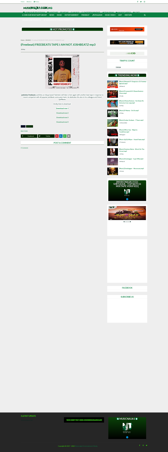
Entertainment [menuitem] (72, 15)
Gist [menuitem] (120, 15)
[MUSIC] (28, 40)
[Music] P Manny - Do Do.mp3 (129, 110)
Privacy (36, 1)
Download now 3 (62, 117)
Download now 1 (62, 108)
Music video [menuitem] (110, 15)
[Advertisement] (62, 35)
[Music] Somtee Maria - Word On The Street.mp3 (131, 150)
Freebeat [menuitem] (85, 15)
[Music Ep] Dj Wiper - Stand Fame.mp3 (132, 139)
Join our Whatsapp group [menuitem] (34, 15)
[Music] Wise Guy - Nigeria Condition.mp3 (128, 131)
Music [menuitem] (59, 15)
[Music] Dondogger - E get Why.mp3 (131, 159)
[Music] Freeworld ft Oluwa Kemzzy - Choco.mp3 (131, 92)
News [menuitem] (51, 15)
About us (29, 1)
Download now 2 (62, 113)
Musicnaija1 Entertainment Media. (86, 446)
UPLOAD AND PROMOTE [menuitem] (31, 20)
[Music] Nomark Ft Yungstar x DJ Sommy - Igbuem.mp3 (133, 83)
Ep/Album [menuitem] (97, 15)
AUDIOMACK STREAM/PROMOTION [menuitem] (59, 20)
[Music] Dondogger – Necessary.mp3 (131, 168)
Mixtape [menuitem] (128, 15)
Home (22, 1)
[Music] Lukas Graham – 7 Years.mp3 (131, 120)
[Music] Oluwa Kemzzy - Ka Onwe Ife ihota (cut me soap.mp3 (131, 102)
